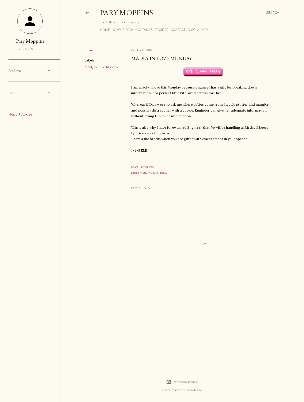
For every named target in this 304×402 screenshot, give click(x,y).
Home (105, 30)
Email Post (148, 166)
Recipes (161, 30)
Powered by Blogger (182, 381)
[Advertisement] (203, 328)
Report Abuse (20, 114)
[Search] (272, 13)
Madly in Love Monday (101, 67)
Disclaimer (198, 30)
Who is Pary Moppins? (132, 30)
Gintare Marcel (193, 389)
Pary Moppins (126, 13)
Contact (178, 30)
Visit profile (30, 49)
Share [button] (89, 50)
